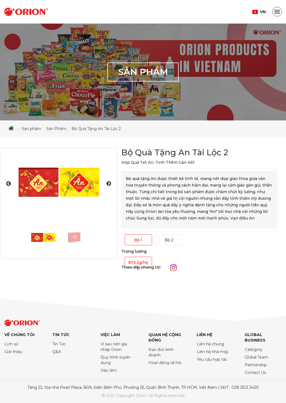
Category (253, 349)
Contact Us (255, 372)
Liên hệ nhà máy (212, 351)
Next (108, 184)
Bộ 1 (138, 240)
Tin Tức (59, 344)
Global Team (256, 357)
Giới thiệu (13, 351)
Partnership (256, 364)
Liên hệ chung (210, 344)
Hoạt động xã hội (164, 362)
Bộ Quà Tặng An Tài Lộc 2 (96, 128)
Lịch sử (11, 344)
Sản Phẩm (56, 128)
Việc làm (109, 370)
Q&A (56, 351)
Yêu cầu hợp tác (212, 359)
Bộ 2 (169, 240)
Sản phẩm (31, 128)
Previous (8, 184)
